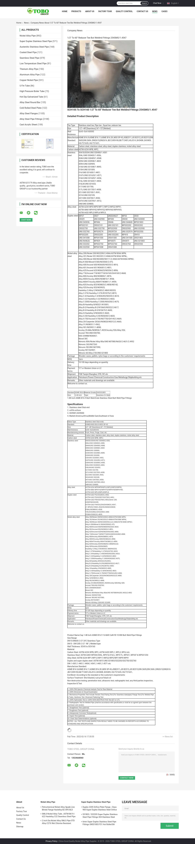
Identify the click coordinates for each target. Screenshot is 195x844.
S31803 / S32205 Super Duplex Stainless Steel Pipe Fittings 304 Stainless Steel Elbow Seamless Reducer (100, 816)
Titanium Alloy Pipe (29, 69)
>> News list (167, 736)
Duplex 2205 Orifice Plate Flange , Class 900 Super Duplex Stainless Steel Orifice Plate (100, 809)
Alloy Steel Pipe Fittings (31, 119)
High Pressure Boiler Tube (32, 91)
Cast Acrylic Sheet (28, 124)
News (154, 11)
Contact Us (142, 11)
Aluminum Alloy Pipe (30, 74)
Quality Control (124, 11)
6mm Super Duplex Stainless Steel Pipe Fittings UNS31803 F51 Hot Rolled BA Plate (99, 823)
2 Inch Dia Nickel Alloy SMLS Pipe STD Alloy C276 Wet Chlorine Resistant (58, 821)
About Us (89, 11)
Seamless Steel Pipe (29, 58)
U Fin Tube (25, 85)
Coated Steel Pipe (28, 52)
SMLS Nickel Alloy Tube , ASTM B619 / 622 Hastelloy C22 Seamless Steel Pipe (58, 815)
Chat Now (157, 3)
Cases (164, 11)
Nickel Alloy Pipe (28, 35)
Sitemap (19, 826)
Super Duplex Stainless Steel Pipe (36, 41)
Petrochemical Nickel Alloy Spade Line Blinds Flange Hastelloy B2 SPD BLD (58, 808)
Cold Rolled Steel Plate (30, 108)
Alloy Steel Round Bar (30, 102)
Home (64, 11)
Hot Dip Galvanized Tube (31, 97)
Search (144, 3)
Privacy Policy (51, 841)
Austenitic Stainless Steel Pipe (34, 47)
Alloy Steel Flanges (29, 113)
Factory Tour (105, 11)
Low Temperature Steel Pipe (33, 63)
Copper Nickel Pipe (29, 80)
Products (76, 11)
